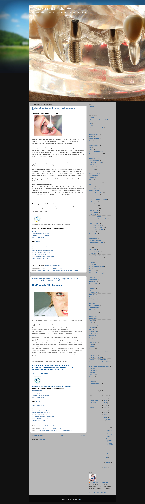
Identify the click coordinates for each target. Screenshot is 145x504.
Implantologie (92, 221)
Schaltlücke (92, 296)
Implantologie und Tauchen (96, 229)
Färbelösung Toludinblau (95, 162)
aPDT (90, 123)
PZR (90, 290)
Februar (108, 462)
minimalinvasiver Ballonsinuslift (97, 260)
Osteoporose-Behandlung (96, 273)
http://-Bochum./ (41, 252)
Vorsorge (91, 338)
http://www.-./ (42, 250)
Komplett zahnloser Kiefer (96, 242)
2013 (105, 412)
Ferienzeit (91, 164)
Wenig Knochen (93, 342)
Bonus (90, 140)
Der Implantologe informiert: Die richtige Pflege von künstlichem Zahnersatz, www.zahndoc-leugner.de (55, 279)
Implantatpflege (93, 203)
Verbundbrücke (93, 331)
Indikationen (92, 231)
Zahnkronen (92, 372)
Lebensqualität (93, 253)
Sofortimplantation (94, 307)
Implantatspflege (50, 430)
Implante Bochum (93, 212)
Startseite (59, 436)
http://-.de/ (39, 248)
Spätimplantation (93, 312)
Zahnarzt (91, 344)
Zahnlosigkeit (92, 374)
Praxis (90, 286)
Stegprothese (92, 318)
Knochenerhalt (93, 238)
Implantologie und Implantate (50, 8)
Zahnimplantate (93, 355)
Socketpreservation (94, 305)
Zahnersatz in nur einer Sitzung (97, 351)
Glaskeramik (92, 177)
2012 (105, 414)
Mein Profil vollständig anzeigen (97, 492)
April (107, 457)
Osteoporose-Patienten (95, 275)
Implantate (92, 186)
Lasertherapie (92, 249)
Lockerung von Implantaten (96, 257)
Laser (90, 247)
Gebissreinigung (41, 430)
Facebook (38, 241)
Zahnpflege (59, 430)
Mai (107, 455)
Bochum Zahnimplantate (93, 406)
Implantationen (93, 201)
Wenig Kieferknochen (94, 340)
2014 (105, 410)
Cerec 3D (91, 149)
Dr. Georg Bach (93, 156)
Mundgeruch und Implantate (70, 270)
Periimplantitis (92, 281)
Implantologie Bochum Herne (97, 227)
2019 (105, 405)
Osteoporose (92, 270)
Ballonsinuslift (92, 132)
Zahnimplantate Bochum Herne (97, 359)
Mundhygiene (92, 268)
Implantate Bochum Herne (96, 192)
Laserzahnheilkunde (94, 251)
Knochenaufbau (93, 234)
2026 (105, 398)
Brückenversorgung (94, 145)
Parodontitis (92, 277)
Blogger (81, 499)
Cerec (90, 147)
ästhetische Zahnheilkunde (96, 127)
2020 (105, 403)
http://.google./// (44, 256)
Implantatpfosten (93, 205)
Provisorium (92, 288)
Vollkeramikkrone (93, 333)
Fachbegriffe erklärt (94, 160)
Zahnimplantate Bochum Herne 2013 (99, 361)
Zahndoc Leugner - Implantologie (41, 235)
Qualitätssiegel (93, 292)
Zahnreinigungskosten (69, 430)
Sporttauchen (92, 316)
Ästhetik (91, 125)
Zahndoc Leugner (93, 400)
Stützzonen (92, 320)
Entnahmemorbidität (94, 158)
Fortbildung (92, 169)
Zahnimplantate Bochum (95, 357)
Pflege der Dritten (93, 283)
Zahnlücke (91, 377)
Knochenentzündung (94, 236)
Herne (90, 184)
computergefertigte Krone (96, 151)
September (109, 449)
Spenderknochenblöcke (95, 314)
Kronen (91, 244)
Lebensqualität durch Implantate (97, 255)
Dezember (108, 419)
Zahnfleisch (92, 353)
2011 (105, 417)
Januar (108, 464)
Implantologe (92, 214)
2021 (105, 400)
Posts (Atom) (42, 439)
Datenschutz (92, 111)
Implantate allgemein (94, 188)
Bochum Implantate (94, 138)
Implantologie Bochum (95, 225)
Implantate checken (94, 195)
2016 (105, 407)
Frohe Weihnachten (94, 171)
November (108, 423)
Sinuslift (91, 301)
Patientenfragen (93, 279)
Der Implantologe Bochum (96, 153)
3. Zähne (91, 117)
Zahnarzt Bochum (37, 230)
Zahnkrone (92, 368)
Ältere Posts (80, 436)
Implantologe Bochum (38, 237)
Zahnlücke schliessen (95, 379)
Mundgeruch (59, 270)
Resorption (92, 294)
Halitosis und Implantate (48, 270)
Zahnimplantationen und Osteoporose (99, 366)
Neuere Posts (37, 436)
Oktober (108, 427)
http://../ (53, 265)
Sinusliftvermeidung (94, 303)
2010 (105, 467)
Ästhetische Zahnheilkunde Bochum (98, 130)
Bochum (91, 136)
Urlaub (90, 329)
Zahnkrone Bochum (94, 370)
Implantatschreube (94, 208)
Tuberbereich (92, 327)
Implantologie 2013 (94, 223)
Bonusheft (91, 143)
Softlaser (91, 309)
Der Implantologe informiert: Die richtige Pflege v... (109, 442)
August (108, 453)
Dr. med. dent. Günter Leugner (99, 482)
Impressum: (92, 108)
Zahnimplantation (93, 364)
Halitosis (39, 270)
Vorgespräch (92, 335)
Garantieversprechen (94, 173)
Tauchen (91, 322)
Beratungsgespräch (94, 134)
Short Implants (93, 299)
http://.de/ (38, 245)
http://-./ (39, 247)
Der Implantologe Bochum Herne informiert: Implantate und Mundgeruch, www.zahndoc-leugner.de (53, 109)
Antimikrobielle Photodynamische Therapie (100, 119)
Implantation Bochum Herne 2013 (98, 199)
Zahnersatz (92, 348)
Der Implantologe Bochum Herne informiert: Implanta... (109, 432)
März (107, 460)
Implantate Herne (93, 197)
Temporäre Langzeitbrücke (96, 325)
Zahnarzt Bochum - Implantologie (41, 233)
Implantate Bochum (94, 190)
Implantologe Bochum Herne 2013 (98, 218)
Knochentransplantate (95, 240)
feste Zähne (92, 166)
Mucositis (91, 262)
